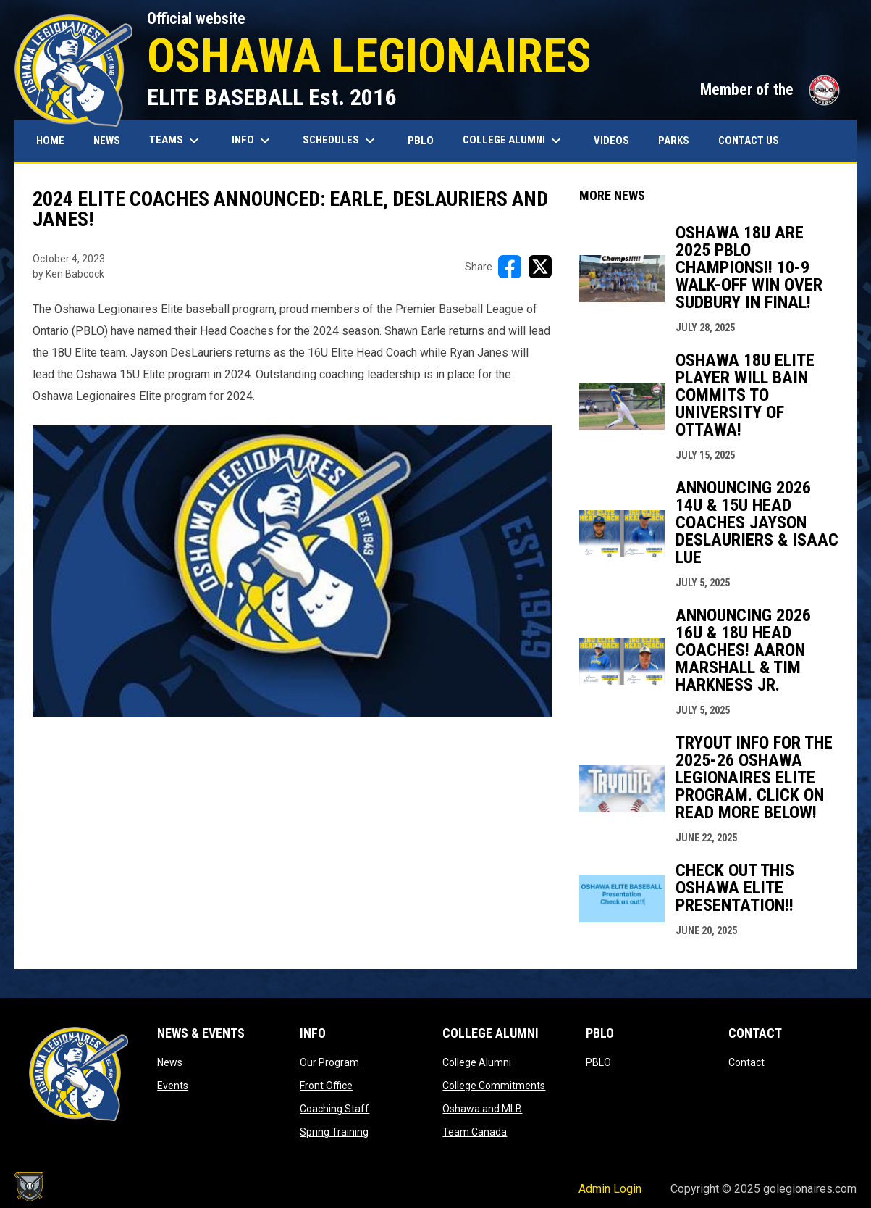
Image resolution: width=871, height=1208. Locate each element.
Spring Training (334, 1132)
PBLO (598, 1062)
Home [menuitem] (50, 140)
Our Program (329, 1062)
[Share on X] (540, 266)
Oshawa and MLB (482, 1109)
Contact (746, 1062)
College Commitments (493, 1085)
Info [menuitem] (253, 140)
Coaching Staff (334, 1109)
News (169, 1062)
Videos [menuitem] (611, 140)
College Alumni (476, 1062)
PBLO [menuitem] (426, 140)
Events (172, 1085)
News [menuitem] (106, 140)
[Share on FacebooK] (509, 266)
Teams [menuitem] (176, 140)
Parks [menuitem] (673, 140)
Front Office (326, 1085)
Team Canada (474, 1132)
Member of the (771, 89)
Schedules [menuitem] (341, 140)
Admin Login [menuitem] (609, 1189)
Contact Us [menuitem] (748, 140)
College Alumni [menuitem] (514, 140)
